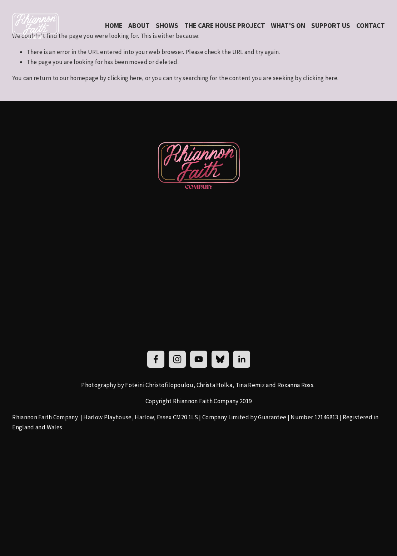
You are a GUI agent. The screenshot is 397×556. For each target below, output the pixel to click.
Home (114, 25)
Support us (330, 25)
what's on (288, 25)
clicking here (125, 78)
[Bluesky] (220, 359)
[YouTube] (198, 359)
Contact (370, 25)
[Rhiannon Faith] (155, 359)
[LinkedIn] (241, 359)
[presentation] (82, 470)
